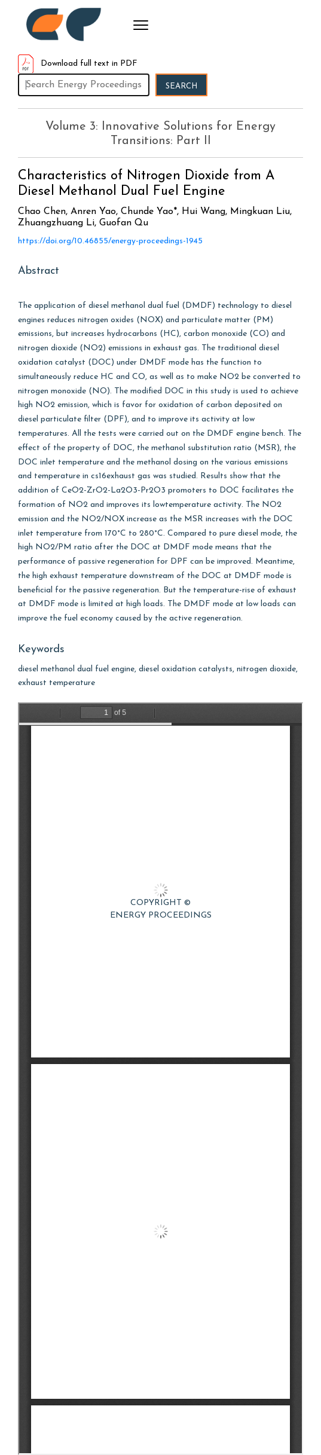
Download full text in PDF (77, 63)
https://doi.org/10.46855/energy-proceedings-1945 (110, 241)
